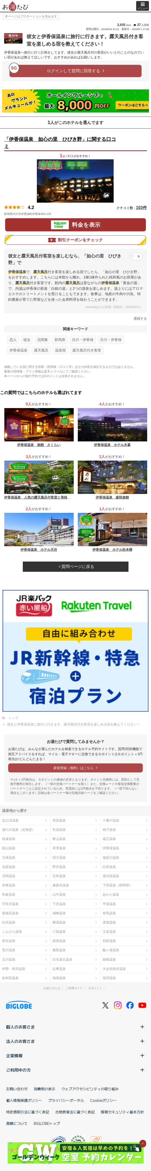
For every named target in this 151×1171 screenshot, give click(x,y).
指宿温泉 (109, 978)
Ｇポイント (95, 988)
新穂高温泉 (10, 913)
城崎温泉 (59, 913)
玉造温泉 (109, 932)
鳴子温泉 (109, 830)
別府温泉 (109, 941)
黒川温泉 (8, 950)
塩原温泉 (8, 867)
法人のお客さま (75, 1041)
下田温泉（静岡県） (118, 885)
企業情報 (75, 1055)
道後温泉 (109, 922)
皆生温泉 (8, 941)
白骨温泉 (109, 867)
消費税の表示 (44, 1088)
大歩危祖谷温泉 (114, 969)
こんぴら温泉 (12, 932)
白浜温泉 (8, 922)
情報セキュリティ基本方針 (122, 1111)
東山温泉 (59, 839)
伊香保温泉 (18, 350)
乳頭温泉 (59, 830)
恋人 (13, 340)
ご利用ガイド (74, 988)
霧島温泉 (59, 950)
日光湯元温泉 (62, 959)
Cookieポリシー (103, 1100)
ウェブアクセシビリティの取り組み (90, 1088)
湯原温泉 (59, 941)
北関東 (42, 340)
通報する (140, 318)
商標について (17, 1123)
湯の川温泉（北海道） (18, 830)
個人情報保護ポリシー (24, 1100)
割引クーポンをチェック (75, 240)
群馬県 (60, 340)
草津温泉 (59, 848)
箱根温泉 (109, 959)
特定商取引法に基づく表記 (27, 1111)
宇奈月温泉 (10, 904)
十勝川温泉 (111, 820)
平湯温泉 (109, 904)
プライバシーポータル (66, 1100)
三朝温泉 (59, 932)
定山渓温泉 (10, 820)
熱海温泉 (59, 978)
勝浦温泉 (59, 922)
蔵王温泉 (109, 839)
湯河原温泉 (111, 876)
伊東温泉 (8, 885)
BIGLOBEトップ (47, 1123)
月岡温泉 (8, 876)
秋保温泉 (8, 839)
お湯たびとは (51, 988)
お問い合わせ (17, 1088)
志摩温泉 (59, 969)
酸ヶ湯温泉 (111, 950)
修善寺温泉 (60, 885)
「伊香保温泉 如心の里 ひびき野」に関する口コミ (60, 143)
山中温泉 (59, 894)
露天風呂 (41, 350)
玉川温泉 (8, 959)
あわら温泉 (111, 894)
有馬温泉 (109, 913)
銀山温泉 (8, 848)
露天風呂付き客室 (86, 350)
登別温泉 (59, 820)
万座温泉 (8, 857)
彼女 (26, 340)
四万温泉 (59, 857)
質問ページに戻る (76, 566)
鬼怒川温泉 (111, 857)
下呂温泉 (59, 904)
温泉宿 (60, 350)
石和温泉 (59, 876)
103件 (141, 207)
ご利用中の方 (75, 1070)
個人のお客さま (75, 1027)
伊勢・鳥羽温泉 (13, 969)
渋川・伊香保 (82, 340)
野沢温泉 (59, 867)
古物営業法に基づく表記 (75, 1111)
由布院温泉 (10, 978)
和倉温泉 (8, 894)
